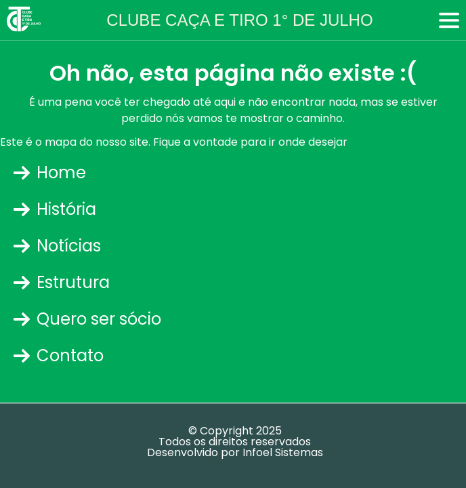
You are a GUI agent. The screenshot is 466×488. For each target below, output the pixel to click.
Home (50, 172)
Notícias (57, 246)
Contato (59, 355)
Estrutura (62, 282)
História (55, 209)
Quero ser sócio (87, 319)
